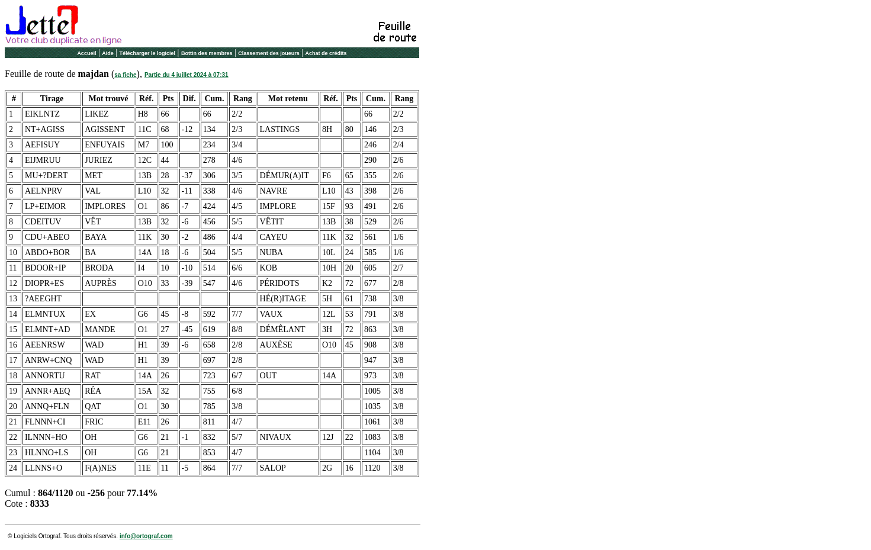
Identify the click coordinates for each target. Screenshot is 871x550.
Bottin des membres (207, 53)
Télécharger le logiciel (148, 53)
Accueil (86, 53)
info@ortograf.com (146, 536)
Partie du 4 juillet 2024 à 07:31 (186, 75)
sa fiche (125, 75)
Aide (108, 53)
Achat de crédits (326, 53)
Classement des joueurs (269, 53)
